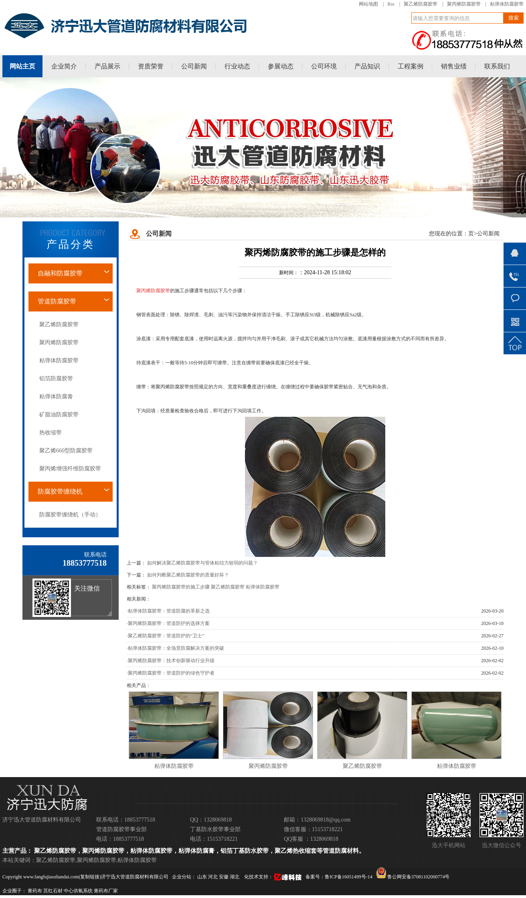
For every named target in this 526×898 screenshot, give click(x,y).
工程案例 (410, 66)
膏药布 (35, 891)
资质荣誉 (151, 66)
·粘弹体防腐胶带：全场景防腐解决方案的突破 (175, 648)
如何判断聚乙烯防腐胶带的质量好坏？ (188, 575)
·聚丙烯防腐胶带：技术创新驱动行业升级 (170, 660)
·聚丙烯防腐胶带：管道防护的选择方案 (168, 623)
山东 (202, 877)
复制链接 (89, 877)
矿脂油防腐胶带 (59, 415)
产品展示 (107, 66)
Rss (390, 4)
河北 (213, 877)
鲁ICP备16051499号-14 (348, 877)
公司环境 (324, 66)
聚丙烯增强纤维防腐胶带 (70, 469)
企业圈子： (14, 891)
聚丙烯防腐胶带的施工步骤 (181, 587)
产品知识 (367, 66)
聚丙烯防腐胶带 (464, 4)
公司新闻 (194, 66)
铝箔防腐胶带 (56, 379)
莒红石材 (53, 891)
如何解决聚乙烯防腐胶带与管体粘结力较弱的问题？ (202, 563)
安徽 (224, 877)
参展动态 (280, 66)
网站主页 (22, 66)
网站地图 (368, 4)
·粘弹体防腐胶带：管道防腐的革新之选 (168, 611)
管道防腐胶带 (57, 301)
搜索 (513, 18)
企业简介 (64, 66)
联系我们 (497, 66)
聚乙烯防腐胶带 (420, 4)
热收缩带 (50, 433)
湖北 (235, 877)
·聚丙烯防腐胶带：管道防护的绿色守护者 (170, 673)
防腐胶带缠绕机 (60, 491)
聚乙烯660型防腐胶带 (66, 451)
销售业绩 (454, 66)
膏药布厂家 (106, 891)
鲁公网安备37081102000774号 (413, 877)
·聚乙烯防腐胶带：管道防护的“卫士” (165, 636)
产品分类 (71, 244)
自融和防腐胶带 (60, 273)
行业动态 (237, 66)
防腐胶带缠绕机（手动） (70, 515)
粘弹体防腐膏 (56, 397)
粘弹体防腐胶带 (507, 4)
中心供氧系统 (78, 891)
